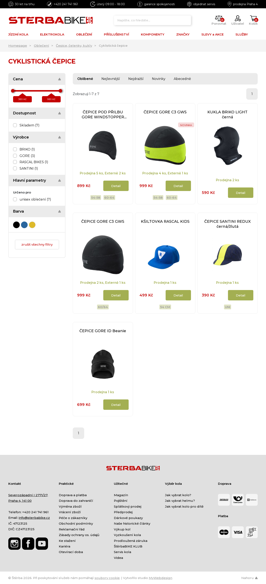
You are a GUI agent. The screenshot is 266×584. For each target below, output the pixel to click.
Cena (18, 79)
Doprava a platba (73, 495)
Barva (18, 211)
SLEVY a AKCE (212, 34)
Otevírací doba (71, 552)
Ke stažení (67, 541)
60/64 (103, 307)
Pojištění (120, 501)
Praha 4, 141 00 (20, 501)
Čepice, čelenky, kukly (74, 46)
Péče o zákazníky (73, 518)
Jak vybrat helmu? (180, 501)
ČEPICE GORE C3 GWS (165, 112)
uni (227, 307)
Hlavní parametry (29, 180)
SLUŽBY (241, 34)
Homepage (17, 46)
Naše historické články (132, 523)
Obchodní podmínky (76, 523)
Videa (118, 558)
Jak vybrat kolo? (178, 495)
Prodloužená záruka (130, 541)
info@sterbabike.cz (34, 518)
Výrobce (21, 137)
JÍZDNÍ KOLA (18, 34)
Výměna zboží (70, 506)
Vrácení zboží (70, 512)
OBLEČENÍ (84, 34)
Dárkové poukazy (128, 518)
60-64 (109, 198)
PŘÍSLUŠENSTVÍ (116, 34)
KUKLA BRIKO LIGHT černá (227, 114)
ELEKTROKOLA (52, 34)
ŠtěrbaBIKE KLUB (128, 546)
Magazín (121, 495)
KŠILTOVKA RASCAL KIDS (165, 221)
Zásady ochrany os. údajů (79, 535)
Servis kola (122, 552)
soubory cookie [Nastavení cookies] (107, 578)
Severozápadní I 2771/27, (28, 495)
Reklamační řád (72, 529)
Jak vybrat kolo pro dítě (184, 506)
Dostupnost (24, 113)
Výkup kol (122, 529)
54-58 (95, 198)
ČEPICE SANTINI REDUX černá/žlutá (227, 224)
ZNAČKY (183, 34)
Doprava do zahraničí (76, 501)
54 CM (165, 307)
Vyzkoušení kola (127, 535)
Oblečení (41, 46)
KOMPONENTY (152, 34)
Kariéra (64, 546)
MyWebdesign (160, 578)
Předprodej (123, 512)
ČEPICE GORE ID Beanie (102, 331)
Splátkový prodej (127, 506)
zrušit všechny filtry (37, 244)
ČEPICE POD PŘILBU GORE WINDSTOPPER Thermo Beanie (103, 115)
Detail (116, 186)
